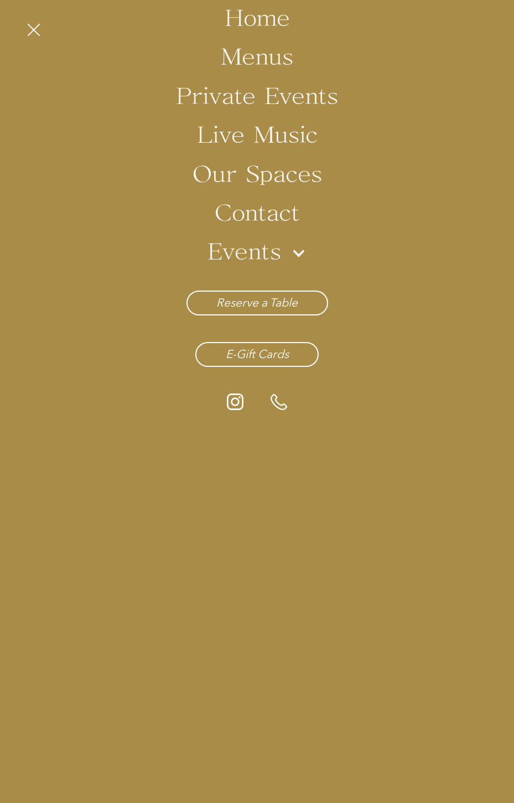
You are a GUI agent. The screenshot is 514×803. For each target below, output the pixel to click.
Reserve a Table (257, 302)
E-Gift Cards (257, 354)
